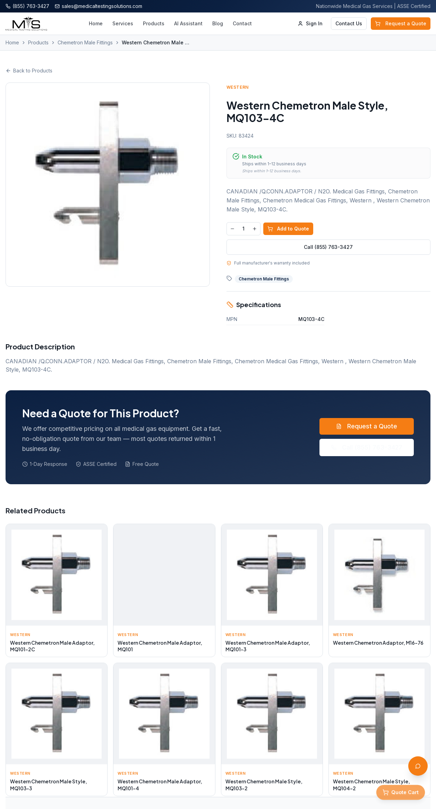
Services (122, 23)
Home (96, 23)
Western (237, 87)
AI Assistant (188, 23)
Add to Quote (288, 229)
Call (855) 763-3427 (328, 247)
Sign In (310, 23)
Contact (242, 23)
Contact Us (348, 23)
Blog (217, 23)
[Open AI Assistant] (418, 766)
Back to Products (29, 70)
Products (153, 23)
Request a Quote (400, 23)
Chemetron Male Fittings (85, 42)
